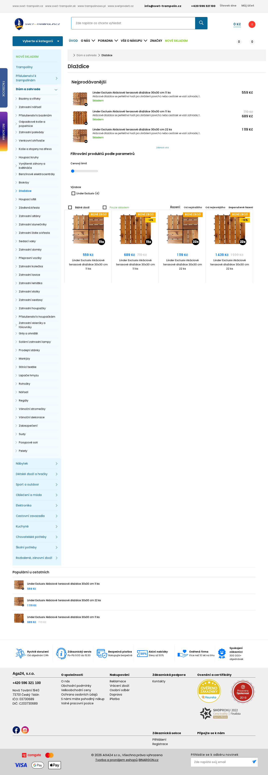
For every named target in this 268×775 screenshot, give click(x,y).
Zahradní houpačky (32, 308)
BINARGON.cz (148, 760)
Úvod (73, 41)
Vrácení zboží (119, 686)
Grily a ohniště (28, 333)
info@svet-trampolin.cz (159, 6)
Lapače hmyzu (29, 375)
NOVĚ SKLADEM (176, 41)
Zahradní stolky (29, 291)
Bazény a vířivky (29, 99)
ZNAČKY (156, 41)
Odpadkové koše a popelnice (32, 124)
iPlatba (115, 699)
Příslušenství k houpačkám (37, 317)
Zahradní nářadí (30, 107)
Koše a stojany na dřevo (35, 149)
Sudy (22, 434)
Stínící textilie (27, 367)
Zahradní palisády (31, 132)
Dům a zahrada (87, 55)
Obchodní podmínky (76, 686)
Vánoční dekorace (32, 417)
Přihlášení (159, 739)
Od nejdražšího (193, 207)
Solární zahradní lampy (35, 342)
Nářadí (23, 392)
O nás (65, 681)
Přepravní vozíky (30, 258)
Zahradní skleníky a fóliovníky (32, 325)
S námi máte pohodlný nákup (82, 699)
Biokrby (24, 182)
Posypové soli (28, 442)
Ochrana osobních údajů (79, 694)
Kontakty (158, 681)
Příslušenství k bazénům (35, 115)
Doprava (116, 694)
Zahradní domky (30, 250)
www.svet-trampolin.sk (60, 6)
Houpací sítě (27, 199)
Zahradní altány (29, 216)
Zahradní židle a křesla (34, 233)
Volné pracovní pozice (77, 703)
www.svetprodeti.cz (121, 6)
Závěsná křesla (29, 208)
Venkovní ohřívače (32, 141)
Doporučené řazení (241, 207)
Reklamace (118, 681)
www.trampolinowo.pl (92, 6)
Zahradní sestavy (31, 300)
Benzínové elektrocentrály (37, 174)
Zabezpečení (28, 426)
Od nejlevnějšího (215, 207)
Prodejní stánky (29, 350)
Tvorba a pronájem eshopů (116, 760)
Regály (23, 400)
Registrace (160, 744)
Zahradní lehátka (30, 283)
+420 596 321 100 (27, 683)
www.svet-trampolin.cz (28, 6)
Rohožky (24, 384)
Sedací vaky (27, 241)
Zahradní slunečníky (32, 224)
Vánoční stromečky (32, 409)
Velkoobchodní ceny (76, 690)
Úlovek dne (228, 6)
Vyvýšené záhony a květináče (32, 166)
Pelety (23, 451)
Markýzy (24, 359)
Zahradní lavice (29, 275)
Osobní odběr (120, 690)
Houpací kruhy (29, 157)
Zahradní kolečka (31, 266)
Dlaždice (25, 191)
